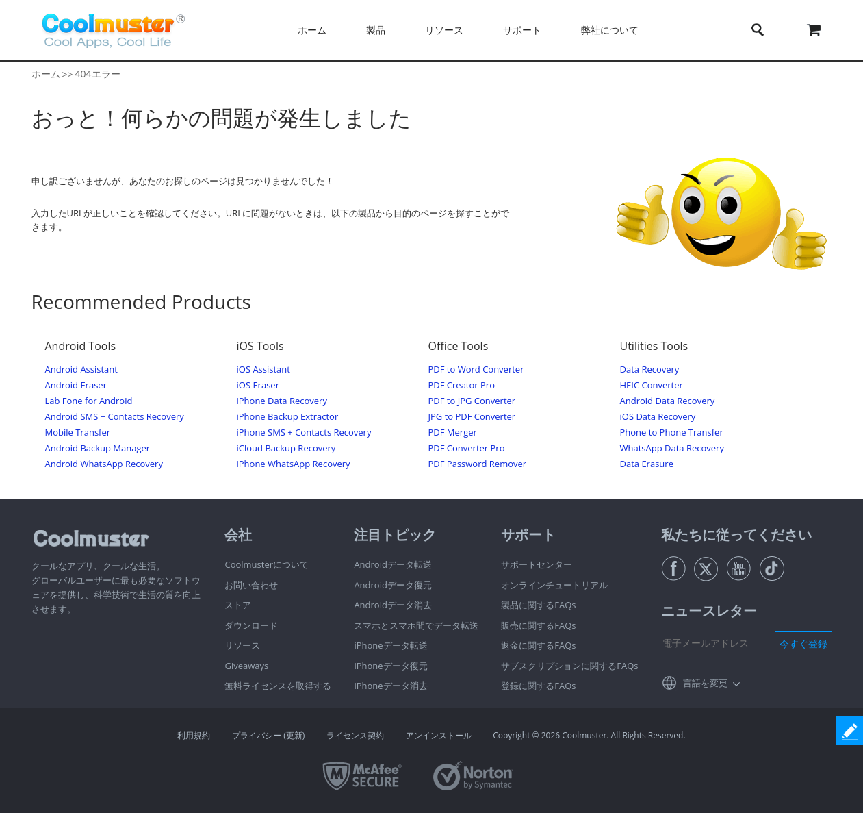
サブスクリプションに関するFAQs (569, 666)
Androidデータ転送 (393, 564)
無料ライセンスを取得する (277, 685)
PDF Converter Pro (466, 448)
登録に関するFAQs (538, 685)
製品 (375, 29)
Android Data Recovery (667, 401)
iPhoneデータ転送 (390, 645)
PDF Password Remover (477, 464)
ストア (237, 605)
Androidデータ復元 (393, 585)
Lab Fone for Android (89, 401)
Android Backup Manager (98, 448)
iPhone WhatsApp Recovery (293, 464)
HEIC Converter (651, 385)
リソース (444, 29)
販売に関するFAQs (538, 625)
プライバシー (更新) (268, 735)
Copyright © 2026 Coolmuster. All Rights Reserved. (589, 735)
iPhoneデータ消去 (390, 685)
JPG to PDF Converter (472, 416)
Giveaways (246, 666)
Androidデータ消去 (393, 605)
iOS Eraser (258, 385)
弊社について (610, 29)
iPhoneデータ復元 (390, 666)
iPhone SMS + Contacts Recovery (304, 432)
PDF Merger (452, 432)
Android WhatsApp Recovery (104, 464)
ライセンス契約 (355, 735)
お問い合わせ (251, 585)
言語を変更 (705, 683)
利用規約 (193, 735)
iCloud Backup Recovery (286, 448)
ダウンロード (251, 625)
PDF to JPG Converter (472, 401)
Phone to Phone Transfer (671, 432)
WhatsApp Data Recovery (672, 448)
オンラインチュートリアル (554, 585)
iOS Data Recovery (658, 416)
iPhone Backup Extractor (288, 416)
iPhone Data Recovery (282, 401)
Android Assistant (81, 369)
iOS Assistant (263, 369)
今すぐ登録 (803, 643)
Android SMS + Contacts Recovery (114, 416)
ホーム (312, 29)
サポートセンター (536, 564)
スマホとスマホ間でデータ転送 (416, 625)
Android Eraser (76, 385)
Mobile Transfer (78, 432)
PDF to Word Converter (476, 369)
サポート (522, 29)
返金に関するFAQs (538, 645)
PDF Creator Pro (461, 385)
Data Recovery (650, 369)
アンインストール (439, 735)
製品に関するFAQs (538, 605)
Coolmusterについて (266, 564)
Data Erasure (646, 464)
